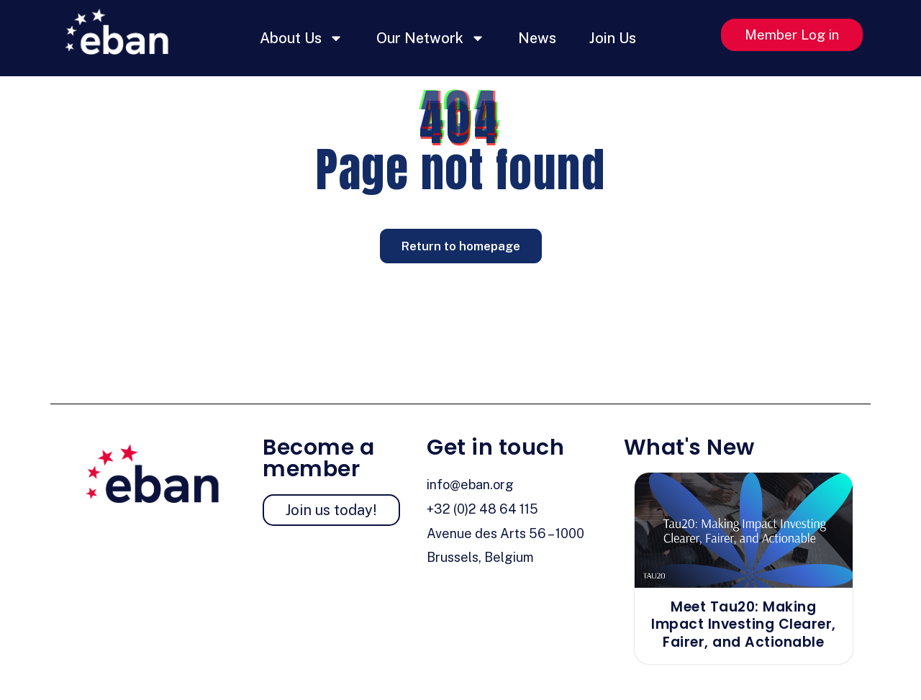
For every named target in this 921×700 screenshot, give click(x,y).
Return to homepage (460, 246)
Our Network (430, 38)
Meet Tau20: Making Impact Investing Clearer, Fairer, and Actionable (743, 624)
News (537, 38)
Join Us (612, 38)
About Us (301, 38)
